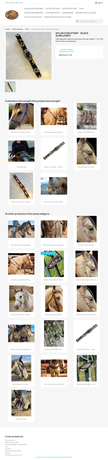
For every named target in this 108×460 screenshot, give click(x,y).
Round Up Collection (86, 13)
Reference (63, 55)
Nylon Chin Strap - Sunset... (21, 202)
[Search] (89, 21)
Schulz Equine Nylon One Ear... (87, 280)
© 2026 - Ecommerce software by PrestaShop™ (54, 457)
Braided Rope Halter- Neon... (54, 280)
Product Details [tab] (66, 50)
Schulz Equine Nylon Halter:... (54, 202)
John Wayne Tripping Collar (54, 384)
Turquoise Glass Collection (57, 17)
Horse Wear (67, 13)
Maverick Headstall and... (54, 315)
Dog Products (52, 13)
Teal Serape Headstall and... (54, 132)
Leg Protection (69, 8)
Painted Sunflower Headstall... (54, 245)
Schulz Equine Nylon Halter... (21, 132)
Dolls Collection (32, 17)
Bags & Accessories (33, 8)
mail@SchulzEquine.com (13, 455)
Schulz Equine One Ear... (86, 167)
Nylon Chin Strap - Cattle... (53, 167)
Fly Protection (53, 8)
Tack (81, 8)
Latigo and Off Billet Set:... (86, 132)
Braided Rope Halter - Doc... (87, 384)
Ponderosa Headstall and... (21, 280)
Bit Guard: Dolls (21, 419)
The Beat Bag (21, 167)
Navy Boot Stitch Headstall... (21, 245)
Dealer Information (33, 13)
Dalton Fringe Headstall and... (21, 349)
